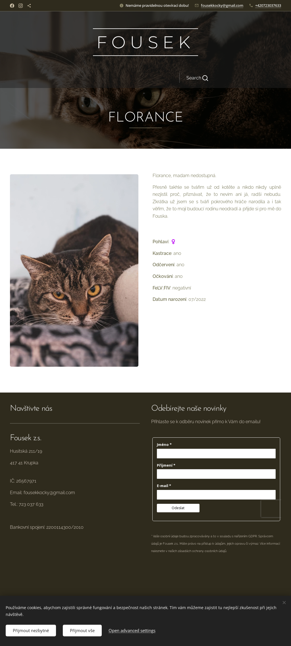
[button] (180, 78)
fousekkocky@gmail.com (222, 5)
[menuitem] (95, 78)
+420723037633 (268, 5)
